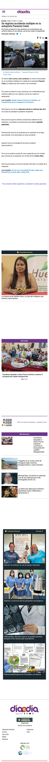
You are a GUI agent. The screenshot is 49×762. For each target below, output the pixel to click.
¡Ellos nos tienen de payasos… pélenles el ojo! (32, 422)
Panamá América (8, 729)
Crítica (4, 732)
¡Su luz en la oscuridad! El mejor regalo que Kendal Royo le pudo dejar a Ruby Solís (22, 171)
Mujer (4, 737)
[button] (5, 362)
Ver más (39, 531)
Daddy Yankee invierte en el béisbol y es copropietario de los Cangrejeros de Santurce (21, 101)
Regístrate (24, 723)
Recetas (5, 739)
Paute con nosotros (25, 725)
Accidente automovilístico (11, 72)
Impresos (30, 729)
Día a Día (5, 734)
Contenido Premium (25, 252)
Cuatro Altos (7, 74)
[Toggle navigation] (4, 11)
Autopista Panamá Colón (30, 72)
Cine (28, 732)
